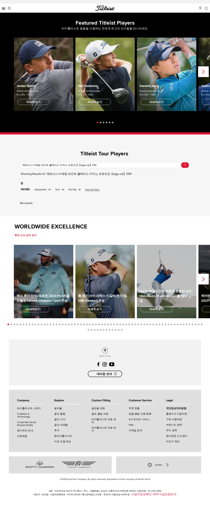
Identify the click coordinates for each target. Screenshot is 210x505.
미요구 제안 (173, 441)
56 (174, 324)
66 (88, 330)
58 (180, 324)
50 (156, 324)
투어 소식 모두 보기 (26, 235)
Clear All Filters (92, 190)
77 (122, 330)
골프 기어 (59, 419)
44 (138, 324)
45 (141, 324)
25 (81, 324)
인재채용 (22, 436)
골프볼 (58, 408)
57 (177, 324)
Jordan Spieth (26, 86)
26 (84, 324)
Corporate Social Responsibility (26, 424)
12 (41, 324)
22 (72, 324)
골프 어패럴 (61, 424)
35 (111, 324)
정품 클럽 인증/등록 (140, 413)
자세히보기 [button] (33, 102)
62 (192, 324)
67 (91, 330)
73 (109, 330)
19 (62, 324)
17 (56, 324)
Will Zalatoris (87, 86)
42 (132, 324)
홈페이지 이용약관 (176, 413)
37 (117, 324)
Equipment (41, 189)
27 (87, 324)
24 (78, 324)
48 (150, 324)
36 (114, 324)
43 (135, 324)
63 (195, 324)
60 (186, 324)
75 (115, 330)
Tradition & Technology (23, 415)
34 (108, 324)
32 (102, 324)
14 (47, 324)
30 (96, 324)
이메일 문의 (135, 430)
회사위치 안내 (25, 430)
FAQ (131, 424)
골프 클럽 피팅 (100, 413)
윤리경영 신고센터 (176, 435)
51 (159, 324)
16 (53, 324)
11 (38, 324)
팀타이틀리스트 (63, 435)
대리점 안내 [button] (107, 374)
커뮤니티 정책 (174, 424)
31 (99, 324)
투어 (56, 430)
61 (189, 324)
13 (44, 324)
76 (118, 330)
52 (162, 324)
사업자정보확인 (141, 494)
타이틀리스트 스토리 (29, 408)
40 (126, 324)
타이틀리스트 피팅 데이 (104, 429)
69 (97, 330)
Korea (158, 465)
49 (153, 324)
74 (112, 330)
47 (147, 324)
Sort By (72, 189)
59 (183, 324)
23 (75, 324)
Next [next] (203, 71)
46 (144, 324)
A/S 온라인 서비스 (139, 419)
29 (93, 324)
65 (202, 324)
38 (120, 324)
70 (100, 330)
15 (50, 324)
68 (94, 330)
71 (103, 330)
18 (59, 324)
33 (105, 324)
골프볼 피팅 (98, 408)
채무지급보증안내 (164, 494)
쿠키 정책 (171, 430)
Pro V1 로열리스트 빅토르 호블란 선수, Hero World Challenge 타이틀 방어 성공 (166, 296)
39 (123, 324)
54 (168, 324)
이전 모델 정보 (62, 441)
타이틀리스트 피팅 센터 (104, 421)
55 (171, 324)
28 (90, 324)
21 (69, 324)
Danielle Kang (149, 86)
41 (129, 324)
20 (66, 324)
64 (199, 324)
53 (165, 324)
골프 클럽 (59, 413)
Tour (57, 189)
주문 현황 (134, 408)
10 (35, 324)
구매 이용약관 (174, 419)
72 (106, 330)
